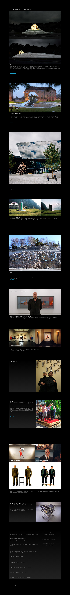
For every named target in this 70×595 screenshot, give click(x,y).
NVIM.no (15, 225)
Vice (10, 415)
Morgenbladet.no (12, 362)
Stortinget (11, 122)
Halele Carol (12, 416)
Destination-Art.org (13, 73)
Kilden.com (12, 279)
